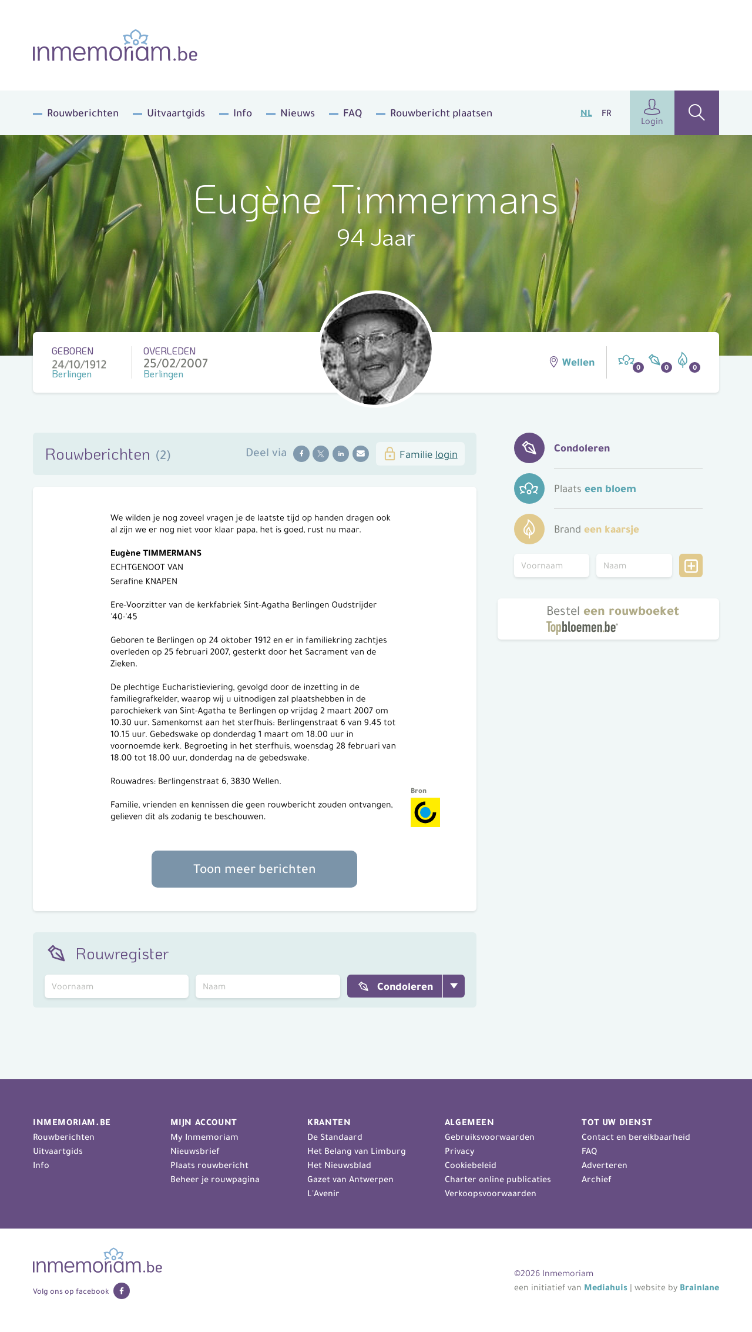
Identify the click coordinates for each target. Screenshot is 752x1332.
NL (586, 113)
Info (242, 113)
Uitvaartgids (176, 113)
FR (606, 113)
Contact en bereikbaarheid (636, 1137)
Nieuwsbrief (195, 1151)
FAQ (352, 113)
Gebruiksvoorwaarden (490, 1137)
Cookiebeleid (470, 1165)
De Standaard (334, 1137)
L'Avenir (323, 1193)
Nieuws (297, 113)
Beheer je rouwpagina (215, 1179)
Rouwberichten (83, 113)
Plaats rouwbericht (209, 1165)
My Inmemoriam (204, 1137)
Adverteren (604, 1165)
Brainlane (699, 1287)
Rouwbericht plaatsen (441, 113)
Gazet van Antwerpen (350, 1179)
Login (652, 112)
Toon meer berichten (254, 869)
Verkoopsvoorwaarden (490, 1193)
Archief (597, 1179)
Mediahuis (605, 1287)
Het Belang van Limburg (356, 1151)
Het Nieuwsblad (339, 1165)
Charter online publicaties (498, 1179)
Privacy (460, 1151)
